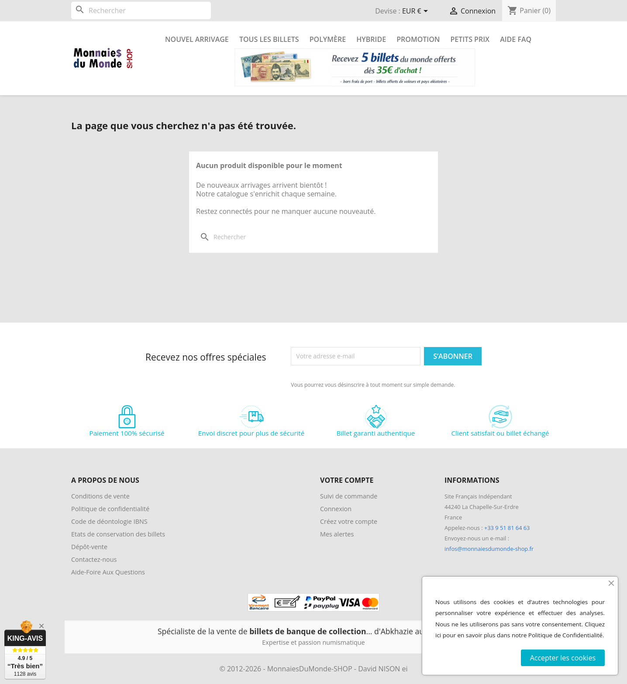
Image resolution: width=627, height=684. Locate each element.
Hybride (371, 39)
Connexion (335, 509)
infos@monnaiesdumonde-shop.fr (489, 549)
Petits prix (469, 39)
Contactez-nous (94, 559)
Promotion (418, 39)
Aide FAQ (515, 39)
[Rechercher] (141, 10)
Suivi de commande (348, 496)
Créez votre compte (348, 521)
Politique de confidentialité (110, 509)
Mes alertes (337, 534)
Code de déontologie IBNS (109, 521)
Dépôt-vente (89, 547)
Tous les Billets (269, 39)
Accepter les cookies (563, 658)
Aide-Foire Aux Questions (108, 572)
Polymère (328, 39)
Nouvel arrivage (197, 39)
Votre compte (346, 480)
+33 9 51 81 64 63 (507, 528)
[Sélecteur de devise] (416, 12)
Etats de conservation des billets (118, 534)
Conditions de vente (100, 496)
